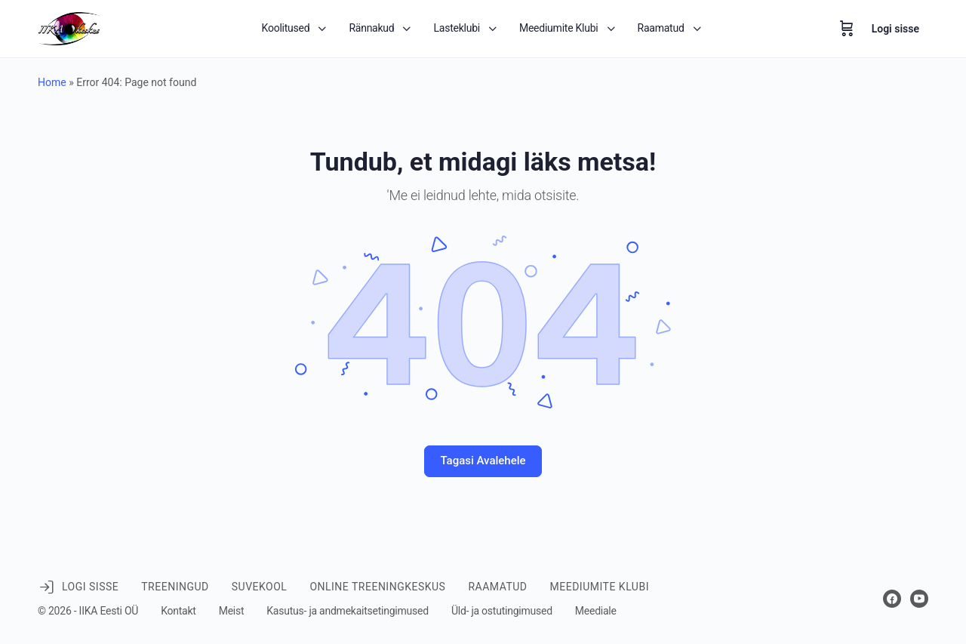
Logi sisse (895, 29)
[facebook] (892, 599)
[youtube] (919, 599)
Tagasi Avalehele (482, 460)
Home (52, 82)
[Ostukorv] (847, 28)
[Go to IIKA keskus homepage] (69, 27)
